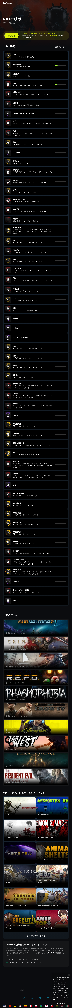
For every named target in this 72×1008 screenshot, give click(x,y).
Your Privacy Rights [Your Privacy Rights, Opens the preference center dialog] (61, 1003)
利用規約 (22, 990)
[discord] (24, 998)
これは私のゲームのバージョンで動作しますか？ (25, 963)
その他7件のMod (52, 35)
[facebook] (40, 998)
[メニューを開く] (68, 3)
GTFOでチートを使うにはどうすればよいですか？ (26, 959)
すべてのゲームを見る (36, 936)
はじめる (11, 35)
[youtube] (48, 998)
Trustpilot (51, 953)
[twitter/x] (32, 998)
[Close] (69, 975)
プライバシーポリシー (36, 990)
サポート (50, 990)
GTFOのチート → (10, 15)
